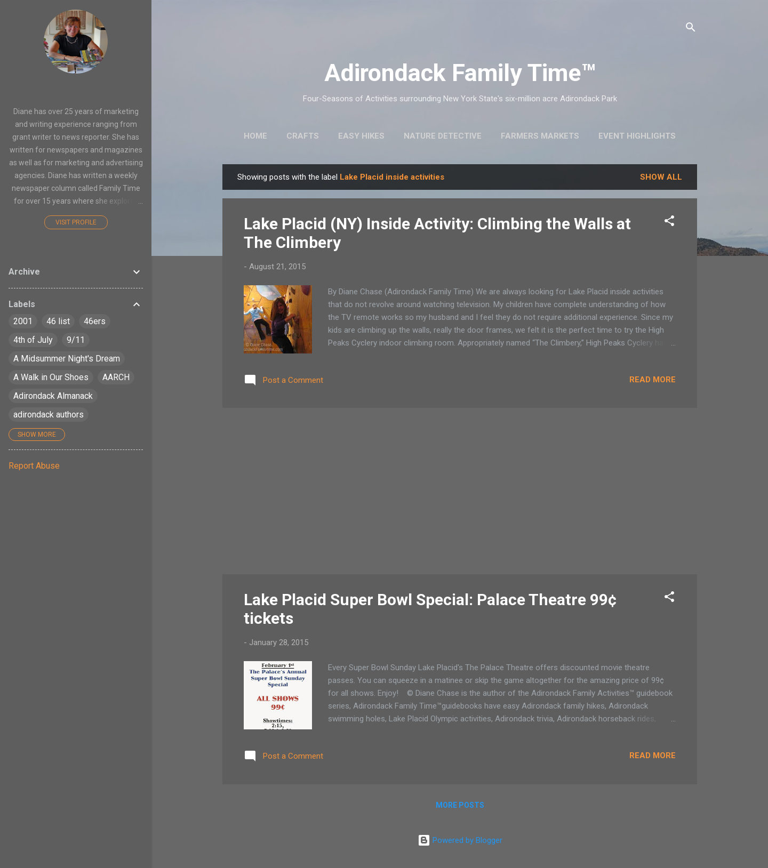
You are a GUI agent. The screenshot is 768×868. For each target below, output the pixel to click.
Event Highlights (637, 136)
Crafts (302, 136)
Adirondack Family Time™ (460, 73)
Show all (661, 177)
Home (255, 136)
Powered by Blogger (460, 840)
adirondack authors (48, 414)
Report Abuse (34, 466)
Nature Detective (443, 136)
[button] (669, 222)
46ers (95, 321)
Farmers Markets (540, 136)
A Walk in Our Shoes (51, 377)
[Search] (690, 29)
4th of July (33, 340)
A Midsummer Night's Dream (66, 358)
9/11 (76, 340)
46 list (58, 321)
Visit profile (76, 222)
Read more (652, 379)
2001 (23, 321)
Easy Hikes (361, 136)
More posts (460, 805)
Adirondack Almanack (53, 396)
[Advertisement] (459, 491)
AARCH (116, 377)
